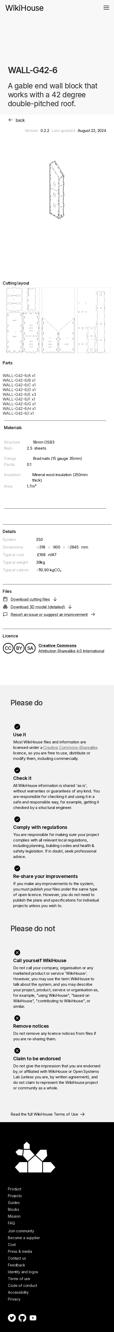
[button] (106, 7)
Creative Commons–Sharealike (70, 747)
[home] (24, 5)
